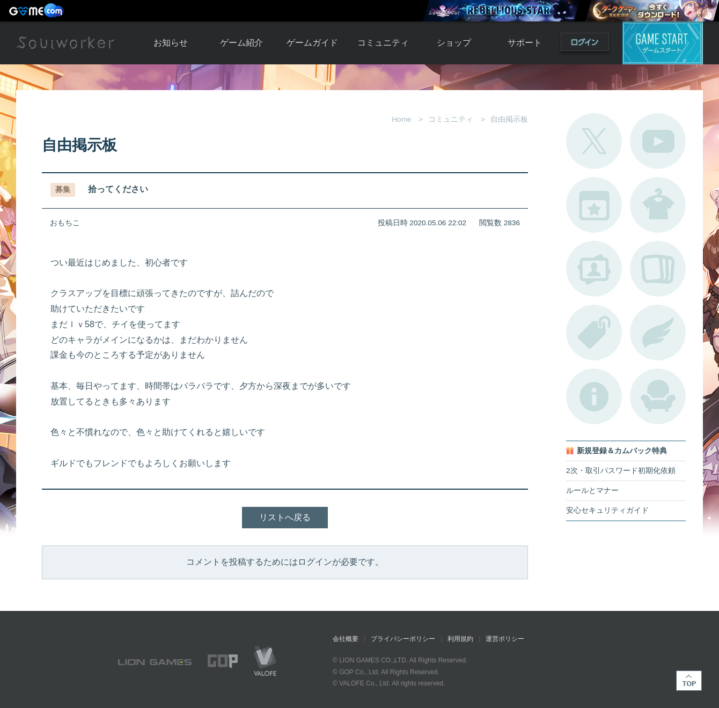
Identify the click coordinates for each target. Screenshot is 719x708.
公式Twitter (594, 141)
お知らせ (170, 42)
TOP (689, 680)
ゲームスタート (662, 42)
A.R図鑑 (658, 269)
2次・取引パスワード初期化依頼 (621, 471)
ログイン (585, 44)
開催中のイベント (594, 205)
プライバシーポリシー (403, 639)
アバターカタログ (658, 205)
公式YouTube (658, 141)
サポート (525, 42)
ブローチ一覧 (658, 332)
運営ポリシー (505, 639)
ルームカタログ (658, 396)
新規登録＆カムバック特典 (622, 451)
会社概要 (345, 639)
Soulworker (65, 42)
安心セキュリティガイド (607, 510)
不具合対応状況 (594, 396)
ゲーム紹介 (241, 42)
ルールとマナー (592, 490)
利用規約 (460, 639)
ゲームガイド (312, 42)
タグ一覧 (594, 332)
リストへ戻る (285, 517)
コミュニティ (383, 42)
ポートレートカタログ (594, 269)
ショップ (454, 42)
